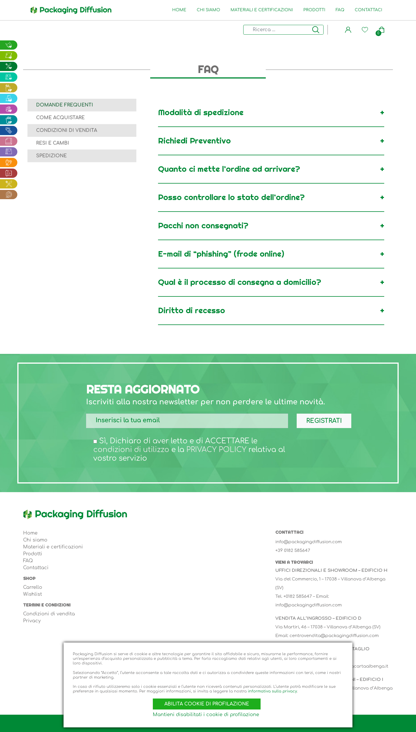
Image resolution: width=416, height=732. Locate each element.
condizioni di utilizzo (132, 450)
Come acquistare (60, 117)
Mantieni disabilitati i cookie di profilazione (207, 714)
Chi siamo (209, 10)
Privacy (32, 620)
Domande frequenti (64, 105)
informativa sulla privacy (272, 689)
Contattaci (369, 10)
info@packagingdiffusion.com (308, 541)
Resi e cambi (52, 143)
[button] (348, 30)
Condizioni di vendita (66, 130)
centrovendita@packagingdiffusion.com (334, 635)
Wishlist (32, 594)
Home (180, 10)
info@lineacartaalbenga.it (359, 666)
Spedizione (51, 155)
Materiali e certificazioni (263, 10)
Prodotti (315, 10)
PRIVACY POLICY (218, 450)
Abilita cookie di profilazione (208, 701)
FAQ (341, 10)
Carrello (32, 587)
